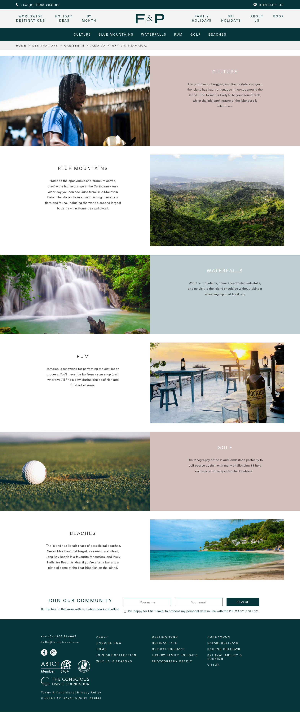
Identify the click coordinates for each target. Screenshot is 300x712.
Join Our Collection (116, 655)
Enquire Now (109, 643)
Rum (178, 34)
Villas (213, 665)
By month (89, 18)
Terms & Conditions (58, 693)
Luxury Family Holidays (175, 655)
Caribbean (74, 46)
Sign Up (242, 602)
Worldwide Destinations (30, 18)
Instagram (53, 652)
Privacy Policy (243, 611)
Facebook (44, 652)
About (102, 637)
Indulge (95, 698)
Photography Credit (172, 661)
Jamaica (98, 46)
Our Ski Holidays (168, 649)
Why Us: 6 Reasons (114, 661)
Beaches (217, 34)
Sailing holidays (223, 649)
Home (101, 649)
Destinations (45, 46)
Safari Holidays (222, 643)
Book (278, 16)
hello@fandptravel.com (60, 642)
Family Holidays (202, 18)
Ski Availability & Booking (224, 657)
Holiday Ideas (63, 18)
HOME (21, 46)
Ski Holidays (231, 18)
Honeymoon (218, 637)
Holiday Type (164, 643)
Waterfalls (153, 34)
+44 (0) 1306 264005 (59, 636)
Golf (195, 34)
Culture (82, 34)
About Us (257, 18)
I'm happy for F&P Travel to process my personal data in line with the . (191, 611)
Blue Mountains (116, 34)
